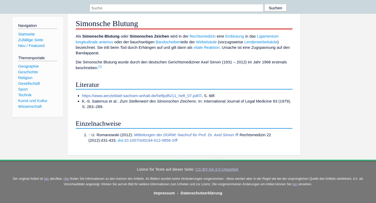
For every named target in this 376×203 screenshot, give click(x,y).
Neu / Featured (31, 45)
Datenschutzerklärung (201, 193)
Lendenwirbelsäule (261, 42)
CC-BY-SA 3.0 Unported (217, 169)
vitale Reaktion (206, 47)
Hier (66, 179)
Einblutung (234, 36)
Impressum (164, 193)
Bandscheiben (168, 42)
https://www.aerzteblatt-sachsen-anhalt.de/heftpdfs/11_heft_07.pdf (140, 95)
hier (46, 179)
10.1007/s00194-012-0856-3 (149, 140)
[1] (100, 66)
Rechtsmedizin (203, 36)
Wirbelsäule (206, 42)
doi (120, 140)
